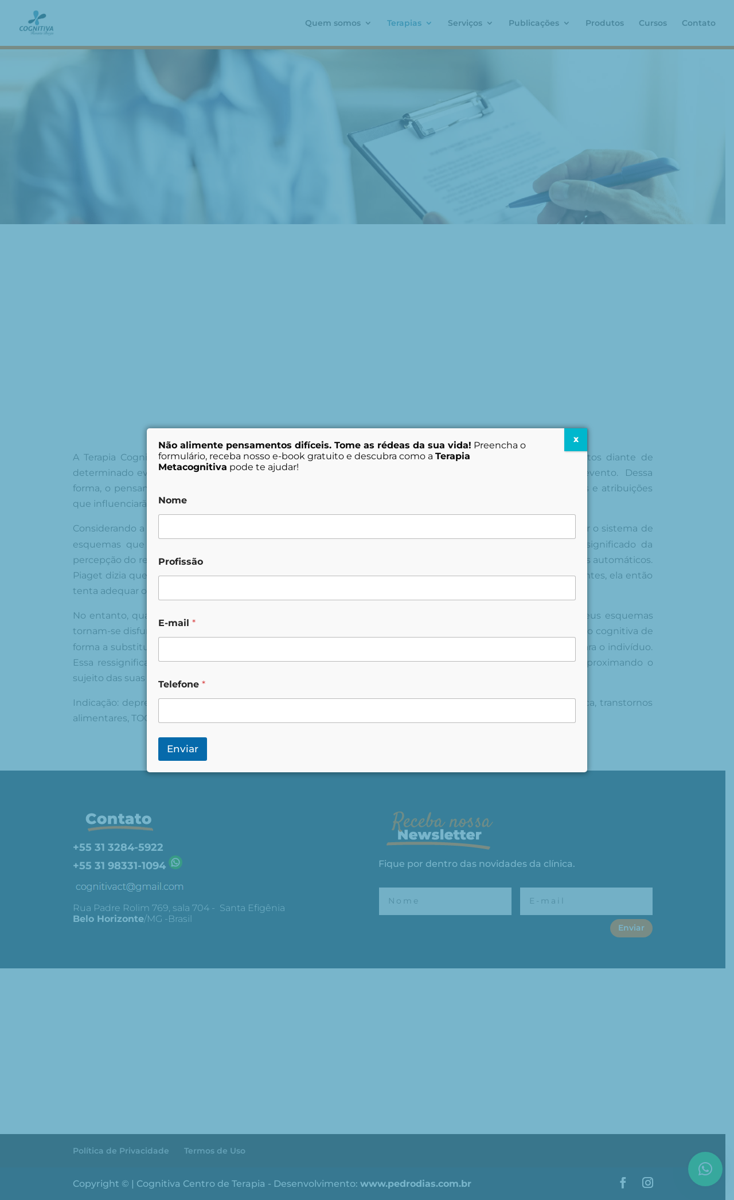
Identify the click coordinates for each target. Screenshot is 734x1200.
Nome (172, 500)
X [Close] (576, 439)
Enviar (182, 749)
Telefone (181, 684)
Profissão (180, 561)
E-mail (177, 622)
